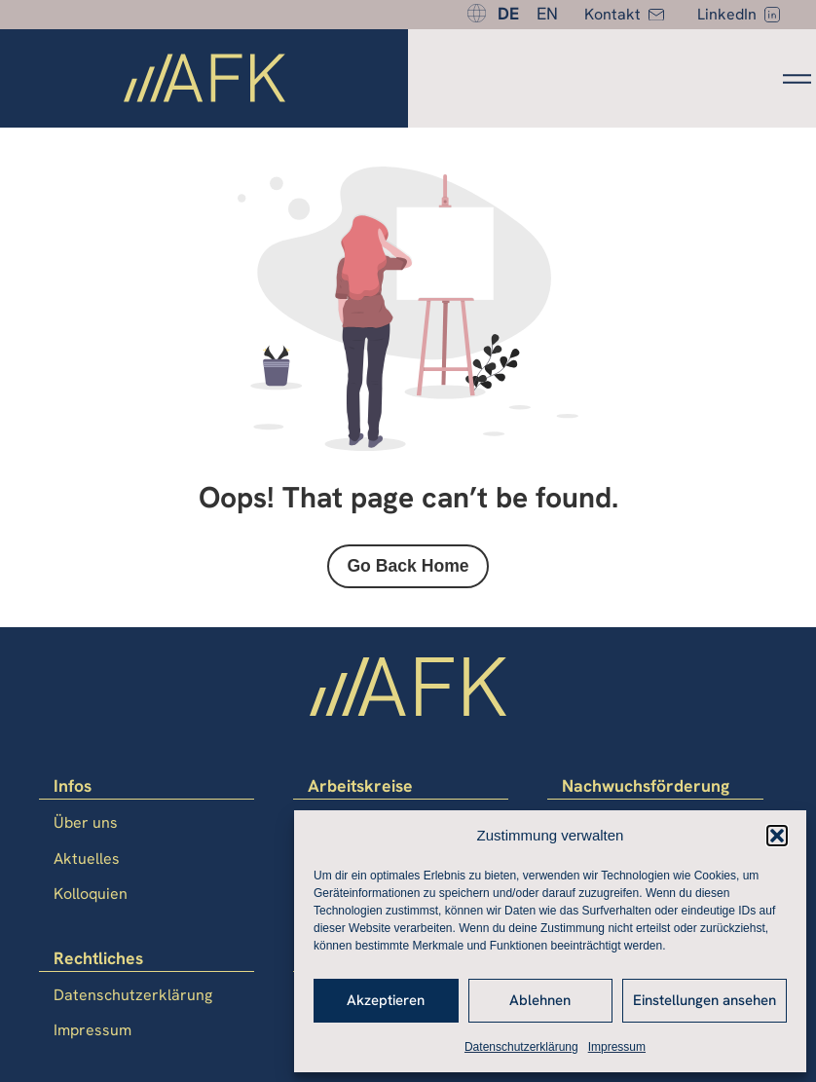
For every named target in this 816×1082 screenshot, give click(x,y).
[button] (777, 835)
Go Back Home (407, 566)
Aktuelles (87, 858)
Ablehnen (540, 1000)
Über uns (86, 822)
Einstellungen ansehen (704, 1000)
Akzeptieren (386, 1000)
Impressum (617, 1047)
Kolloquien (91, 893)
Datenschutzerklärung (521, 1047)
